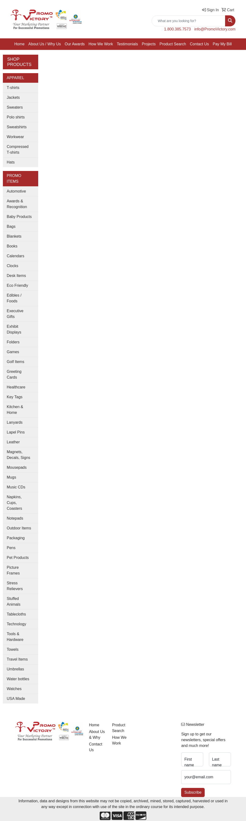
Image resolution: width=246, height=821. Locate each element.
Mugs (11, 477)
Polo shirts (16, 117)
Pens (11, 548)
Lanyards (15, 422)
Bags (11, 226)
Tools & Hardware (15, 637)
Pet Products (18, 558)
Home (19, 44)
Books (12, 246)
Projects (149, 44)
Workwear (15, 137)
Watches (14, 689)
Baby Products (19, 217)
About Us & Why (97, 734)
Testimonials (127, 44)
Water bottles (18, 679)
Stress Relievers (15, 586)
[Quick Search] (188, 20)
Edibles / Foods (14, 298)
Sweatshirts (17, 127)
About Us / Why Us (44, 44)
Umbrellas (15, 669)
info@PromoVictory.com (214, 29)
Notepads (15, 518)
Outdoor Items (19, 528)
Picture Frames (13, 570)
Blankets (14, 236)
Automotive (16, 191)
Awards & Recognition (17, 204)
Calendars (15, 256)
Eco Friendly (17, 285)
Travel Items (17, 659)
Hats (11, 162)
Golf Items (15, 362)
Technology (16, 624)
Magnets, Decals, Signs (18, 455)
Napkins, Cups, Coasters (14, 502)
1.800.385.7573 (177, 29)
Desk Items (16, 276)
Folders (13, 342)
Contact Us (199, 44)
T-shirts (13, 88)
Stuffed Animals (13, 601)
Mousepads (17, 467)
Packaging (16, 538)
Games (13, 352)
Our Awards (75, 44)
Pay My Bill (222, 44)
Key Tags (15, 397)
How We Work (101, 44)
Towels (12, 649)
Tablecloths (16, 614)
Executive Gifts (15, 314)
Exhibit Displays (14, 329)
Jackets (13, 97)
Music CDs (16, 487)
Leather (13, 442)
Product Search (173, 44)
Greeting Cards (14, 374)
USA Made (16, 699)
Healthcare (16, 387)
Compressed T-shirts (18, 149)
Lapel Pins (16, 432)
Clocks (12, 266)
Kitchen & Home (15, 410)
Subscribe (192, 792)
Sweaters (15, 107)
